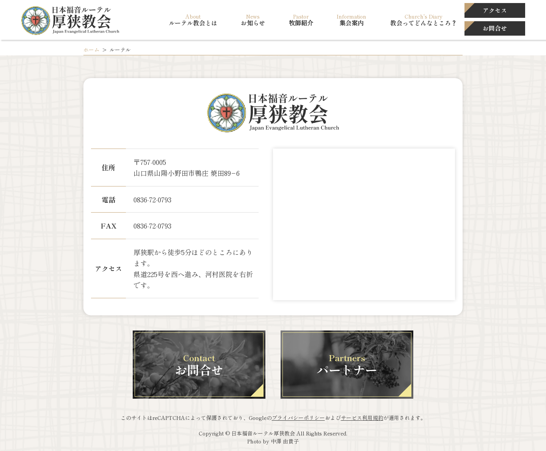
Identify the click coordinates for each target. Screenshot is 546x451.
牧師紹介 (301, 23)
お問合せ (199, 364)
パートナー (347, 364)
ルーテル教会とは (193, 23)
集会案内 (351, 23)
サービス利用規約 (362, 417)
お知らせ (253, 23)
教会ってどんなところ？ (423, 23)
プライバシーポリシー (298, 417)
